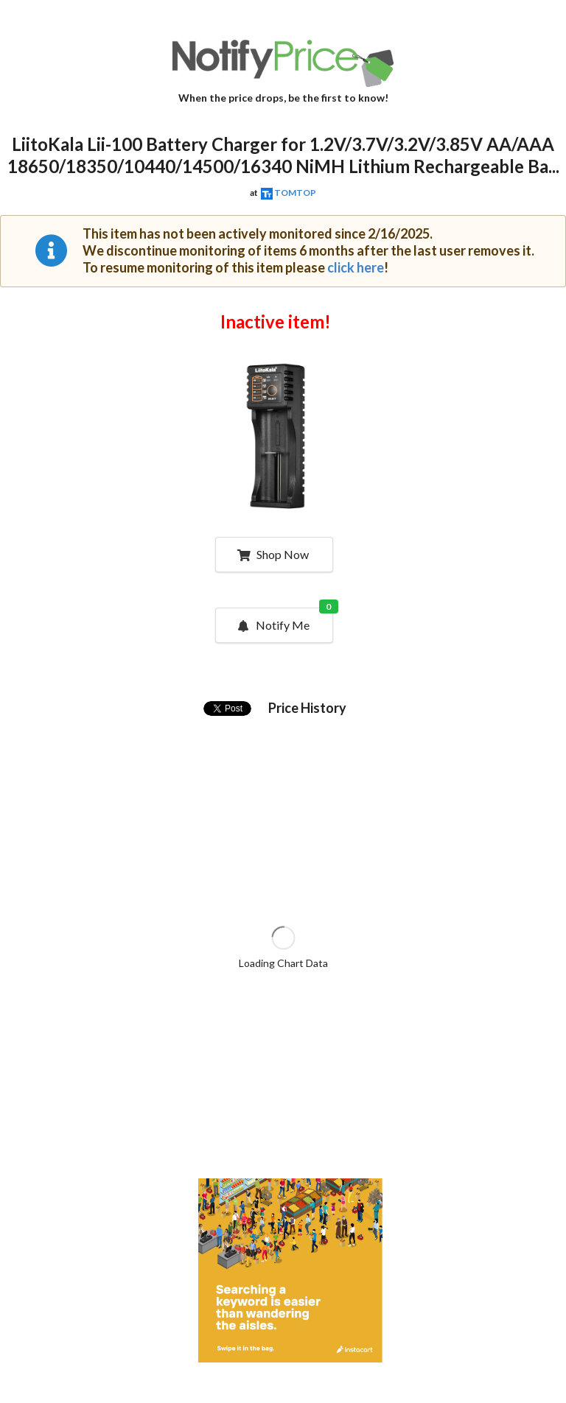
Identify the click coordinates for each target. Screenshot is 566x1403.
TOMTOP (295, 192)
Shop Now (273, 554)
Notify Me (284, 620)
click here (355, 267)
